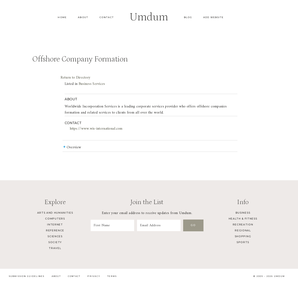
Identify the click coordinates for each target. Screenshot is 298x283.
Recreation (243, 224)
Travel (55, 248)
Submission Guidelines (27, 276)
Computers (55, 218)
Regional (243, 230)
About (83, 17)
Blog (188, 17)
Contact (106, 17)
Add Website (213, 17)
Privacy (93, 276)
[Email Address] (159, 225)
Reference (55, 230)
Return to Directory (75, 77)
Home (62, 17)
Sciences (55, 236)
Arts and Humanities (55, 212)
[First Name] (112, 225)
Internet (55, 224)
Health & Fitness (243, 218)
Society (55, 242)
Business (243, 212)
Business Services (92, 84)
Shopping (243, 236)
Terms (112, 276)
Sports (243, 242)
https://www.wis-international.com (96, 129)
